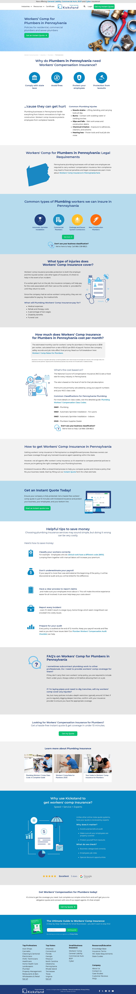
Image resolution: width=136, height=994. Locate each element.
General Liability (54, 1)
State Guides (97, 956)
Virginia (49, 976)
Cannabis (26, 951)
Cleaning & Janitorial (31, 954)
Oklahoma (50, 964)
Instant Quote (70, 472)
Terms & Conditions (74, 989)
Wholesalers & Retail (31, 976)
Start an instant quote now (37, 508)
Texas (48, 974)
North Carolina (52, 961)
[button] (27, 6)
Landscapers (27, 966)
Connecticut (51, 951)
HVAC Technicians (30, 959)
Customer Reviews (100, 976)
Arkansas (49, 949)
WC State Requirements (102, 954)
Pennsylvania (51, 966)
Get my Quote (68, 734)
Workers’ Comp (75, 951)
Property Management (32, 971)
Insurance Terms (99, 951)
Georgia (49, 956)
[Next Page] (68, 237)
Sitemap (64, 989)
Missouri (49, 959)
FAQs (94, 979)
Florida (48, 954)
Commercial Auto (69, 1)
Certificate (50, 6)
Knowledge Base (99, 949)
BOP (80, 1)
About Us (96, 969)
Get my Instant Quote (104, 7)
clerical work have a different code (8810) (86, 555)
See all (25, 979)
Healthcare (27, 961)
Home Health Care (30, 964)
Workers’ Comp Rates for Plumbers (47, 353)
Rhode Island (51, 969)
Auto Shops (27, 949)
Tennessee (50, 971)
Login (90, 6)
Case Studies (97, 974)
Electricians (27, 956)
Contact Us (96, 971)
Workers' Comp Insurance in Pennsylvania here (79, 173)
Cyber (88, 1)
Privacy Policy (74, 934)
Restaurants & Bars (30, 974)
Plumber (26, 969)
